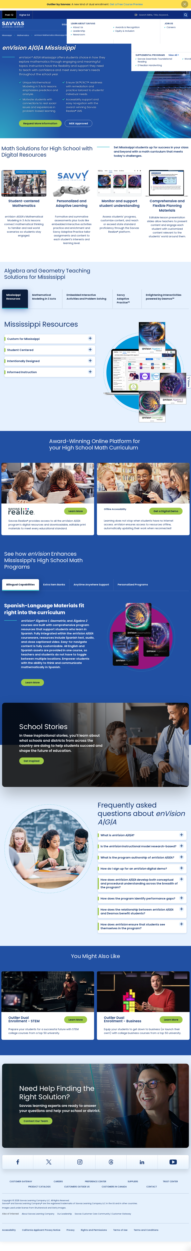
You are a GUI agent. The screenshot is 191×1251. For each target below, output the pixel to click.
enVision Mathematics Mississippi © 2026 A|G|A (55, 33)
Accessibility (9, 1239)
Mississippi (7, 33)
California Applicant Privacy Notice (41, 1239)
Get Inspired (31, 764)
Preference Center (95, 1190)
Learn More (76, 509)
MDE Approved (78, 121)
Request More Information (40, 121)
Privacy (71, 1239)
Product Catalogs (39, 1196)
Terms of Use (120, 1239)
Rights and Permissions (94, 1239)
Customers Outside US (77, 1196)
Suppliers (133, 1190)
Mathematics (23, 33)
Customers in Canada (114, 1196)
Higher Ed (24, 12)
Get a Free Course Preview (126, 4)
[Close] (184, 4)
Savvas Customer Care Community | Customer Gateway (103, 1223)
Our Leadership (64, 1223)
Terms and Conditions (146, 1239)
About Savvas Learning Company (38, 1223)
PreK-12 (9, 12)
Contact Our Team (36, 1130)
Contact (181, 22)
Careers (58, 1190)
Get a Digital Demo (166, 509)
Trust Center (170, 1190)
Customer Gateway (21, 1190)
